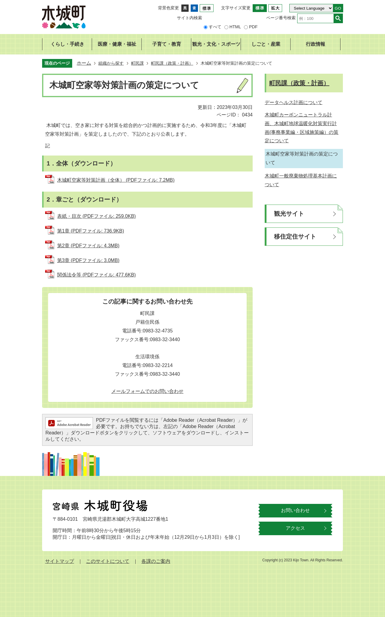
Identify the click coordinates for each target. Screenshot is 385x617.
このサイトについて (107, 561)
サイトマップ (59, 561)
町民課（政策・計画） (172, 63)
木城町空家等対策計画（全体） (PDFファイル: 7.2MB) (115, 180)
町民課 (137, 63)
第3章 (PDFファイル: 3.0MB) (88, 260)
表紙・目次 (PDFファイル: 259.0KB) (96, 216)
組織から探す (111, 63)
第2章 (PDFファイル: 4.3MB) (88, 245)
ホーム (84, 63)
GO (338, 8)
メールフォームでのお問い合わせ (147, 391)
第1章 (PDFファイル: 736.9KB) (90, 230)
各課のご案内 (155, 561)
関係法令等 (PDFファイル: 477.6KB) (96, 274)
